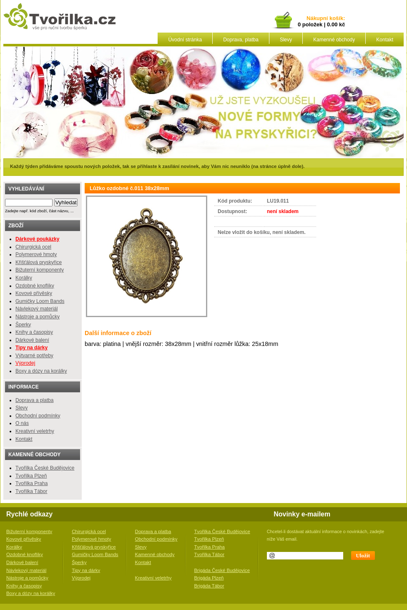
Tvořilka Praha (31, 483)
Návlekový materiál (36, 309)
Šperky (23, 325)
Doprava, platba (241, 40)
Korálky (23, 278)
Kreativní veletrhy (34, 431)
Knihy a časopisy (34, 332)
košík (335, 18)
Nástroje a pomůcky (37, 317)
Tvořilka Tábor (31, 491)
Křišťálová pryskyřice (38, 262)
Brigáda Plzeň (209, 577)
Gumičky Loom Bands (39, 301)
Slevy (286, 40)
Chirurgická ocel (33, 247)
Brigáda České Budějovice (222, 570)
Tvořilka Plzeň (31, 476)
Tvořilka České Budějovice (44, 468)
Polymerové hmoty (36, 254)
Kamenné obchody (334, 40)
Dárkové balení (32, 340)
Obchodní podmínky (37, 416)
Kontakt (384, 40)
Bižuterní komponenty (39, 270)
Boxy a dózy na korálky (41, 371)
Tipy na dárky (86, 570)
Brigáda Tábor (209, 585)
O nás (22, 423)
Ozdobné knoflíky (34, 286)
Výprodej (25, 363)
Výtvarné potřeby (34, 355)
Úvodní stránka (185, 40)
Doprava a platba (34, 400)
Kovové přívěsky (33, 293)
